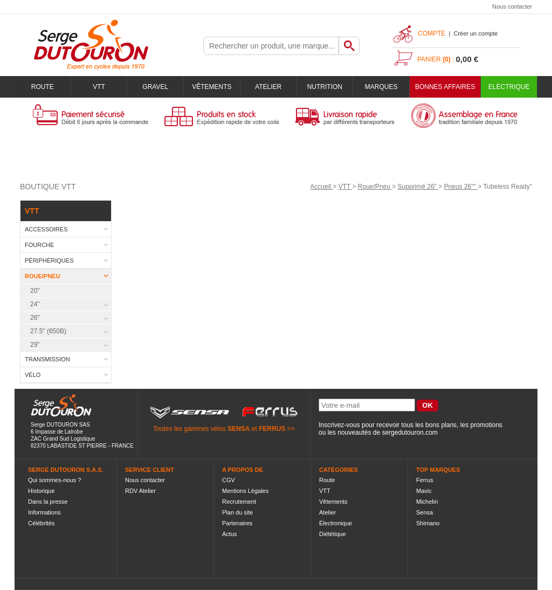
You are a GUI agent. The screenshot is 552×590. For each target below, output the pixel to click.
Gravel (155, 87)
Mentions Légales (245, 491)
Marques (381, 87)
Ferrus (424, 480)
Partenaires (237, 523)
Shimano (427, 523)
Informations (44, 512)
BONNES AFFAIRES (445, 87)
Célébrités (41, 523)
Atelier (268, 87)
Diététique (332, 534)
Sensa (424, 512)
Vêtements (211, 87)
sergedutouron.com (409, 432)
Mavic (424, 491)
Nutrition (324, 87)
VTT (99, 87)
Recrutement (239, 501)
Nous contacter (512, 6)
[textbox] (271, 45)
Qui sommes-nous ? (54, 480)
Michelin (427, 501)
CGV (228, 480)
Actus (229, 534)
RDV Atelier (140, 491)
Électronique (335, 523)
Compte (431, 33)
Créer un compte (475, 33)
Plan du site (237, 512)
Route (42, 87)
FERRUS (272, 429)
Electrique (509, 87)
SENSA (238, 429)
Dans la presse (47, 501)
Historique (41, 491)
